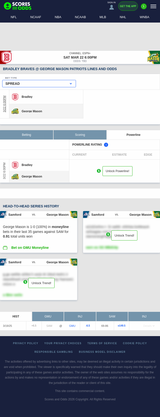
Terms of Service (102, 343)
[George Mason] (32, 111)
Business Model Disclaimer (102, 352)
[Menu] (153, 6)
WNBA (144, 17)
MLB (103, 17)
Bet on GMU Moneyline (30, 248)
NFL (14, 17)
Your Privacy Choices (63, 343)
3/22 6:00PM (4, 104)
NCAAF (35, 17)
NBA (58, 17)
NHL (123, 17)
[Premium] (143, 8)
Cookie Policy (135, 343)
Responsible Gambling (53, 352)
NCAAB (80, 17)
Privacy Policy (25, 343)
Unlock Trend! (124, 235)
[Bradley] (27, 96)
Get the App (128, 6)
